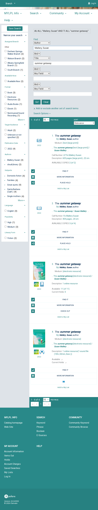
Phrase (39, 427)
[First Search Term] (61, 48)
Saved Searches (12, 468)
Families (11, 180)
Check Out (50, 311)
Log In (93, 3)
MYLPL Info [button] (13, 19)
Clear (46, 102)
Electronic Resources (12, 98)
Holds (7, 459)
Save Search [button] (15, 28)
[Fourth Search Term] (61, 94)
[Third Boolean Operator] (37, 84)
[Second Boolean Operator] (37, 69)
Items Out (9, 455)
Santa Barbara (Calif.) (13, 190)
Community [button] (58, 19)
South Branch (14, 70)
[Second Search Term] (61, 63)
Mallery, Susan (13, 160)
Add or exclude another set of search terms (56, 108)
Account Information (14, 451)
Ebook (10, 109)
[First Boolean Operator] (37, 53)
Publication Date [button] (11, 143)
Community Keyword (79, 422)
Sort (76, 120)
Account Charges (12, 464)
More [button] (80, 20)
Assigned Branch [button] (12, 42)
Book (10, 92)
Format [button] (7, 87)
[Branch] (10, 3)
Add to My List (63, 188)
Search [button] (35, 19)
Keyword (40, 422)
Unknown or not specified (14, 136)
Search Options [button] (42, 113)
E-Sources (41, 435)
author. (69, 139)
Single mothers (14, 196)
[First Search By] (42, 42)
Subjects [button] (8, 170)
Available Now (14, 81)
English (11, 211)
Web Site (8, 427)
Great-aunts (12, 185)
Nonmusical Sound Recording (16, 114)
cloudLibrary (12, 164)
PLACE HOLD (51, 183)
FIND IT (49, 171)
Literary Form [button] (10, 232)
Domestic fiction (14, 176)
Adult (10, 130)
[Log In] (89, 3)
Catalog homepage (13, 422)
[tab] (14, 35)
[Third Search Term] (61, 78)
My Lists (8, 472)
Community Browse (78, 427)
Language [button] (9, 205)
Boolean (40, 431)
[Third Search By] (42, 73)
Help (39, 446)
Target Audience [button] (11, 125)
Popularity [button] (9, 217)
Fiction (11, 238)
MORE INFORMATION (52, 177)
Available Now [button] (10, 76)
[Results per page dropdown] (46, 119)
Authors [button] (8, 154)
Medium (11, 227)
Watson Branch (14, 58)
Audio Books (13, 104)
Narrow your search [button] (12, 35)
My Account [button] (11, 446)
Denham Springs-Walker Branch (15, 52)
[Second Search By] (42, 58)
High (10, 222)
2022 (10, 149)
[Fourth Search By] (42, 88)
